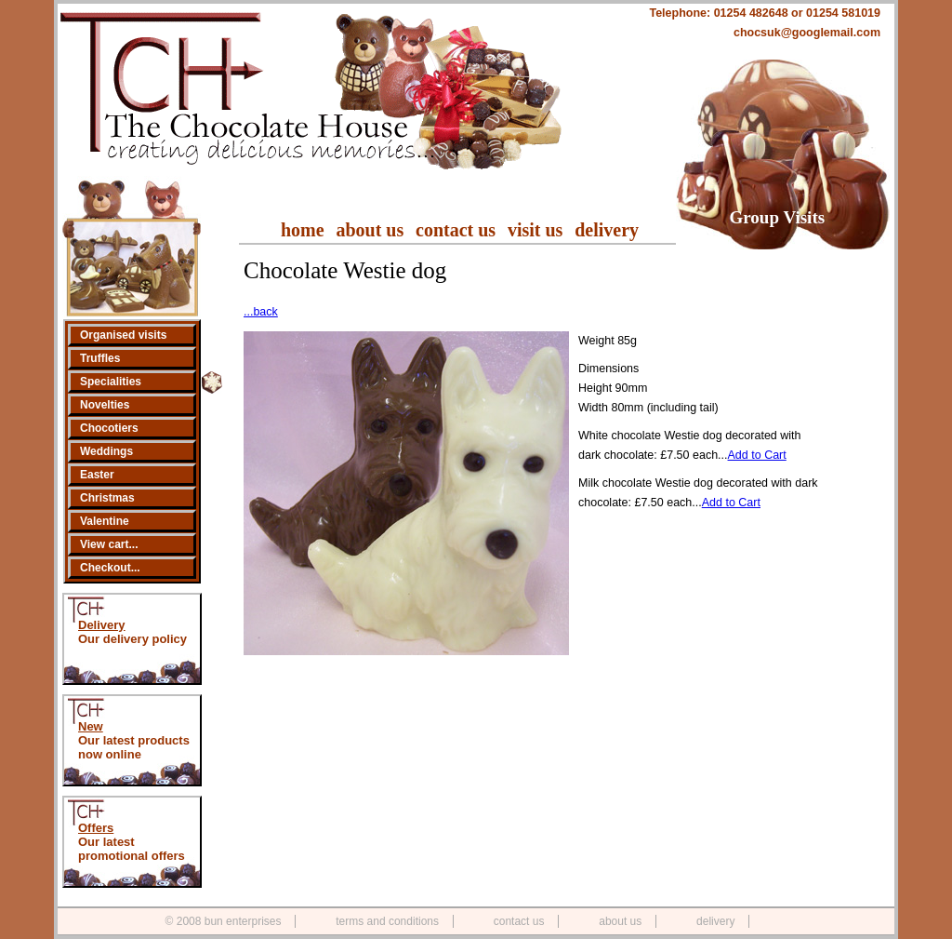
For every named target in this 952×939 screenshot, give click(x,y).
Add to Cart (757, 455)
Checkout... (110, 567)
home (302, 230)
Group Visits (778, 217)
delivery (607, 230)
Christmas (107, 497)
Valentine (104, 521)
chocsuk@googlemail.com (807, 32)
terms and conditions (387, 921)
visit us (535, 230)
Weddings (106, 451)
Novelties (104, 404)
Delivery (102, 625)
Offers (95, 828)
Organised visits (123, 335)
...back (261, 311)
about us (369, 230)
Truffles (100, 358)
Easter (97, 474)
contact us (456, 230)
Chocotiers (109, 428)
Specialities (110, 381)
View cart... (109, 544)
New (90, 726)
